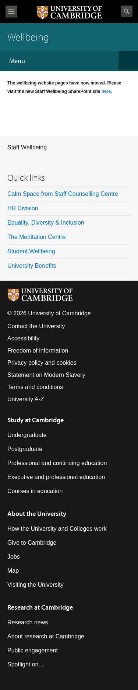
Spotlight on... (25, 664)
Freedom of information (37, 350)
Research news (27, 622)
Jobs (13, 557)
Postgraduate (24, 449)
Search (126, 11)
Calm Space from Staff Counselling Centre (62, 194)
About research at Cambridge (45, 636)
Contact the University (36, 326)
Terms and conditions (35, 387)
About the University (36, 513)
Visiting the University (35, 585)
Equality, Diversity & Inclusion (45, 222)
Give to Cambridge (31, 543)
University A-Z (25, 399)
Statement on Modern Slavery (46, 375)
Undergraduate (27, 435)
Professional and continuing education (57, 463)
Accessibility (23, 338)
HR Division (22, 208)
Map (13, 571)
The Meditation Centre (36, 237)
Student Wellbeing (31, 251)
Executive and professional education (56, 477)
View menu (11, 12)
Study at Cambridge (35, 420)
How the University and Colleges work (56, 529)
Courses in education (35, 491)
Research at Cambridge (40, 607)
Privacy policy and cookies (42, 363)
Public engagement (32, 650)
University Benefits (31, 266)
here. (107, 91)
